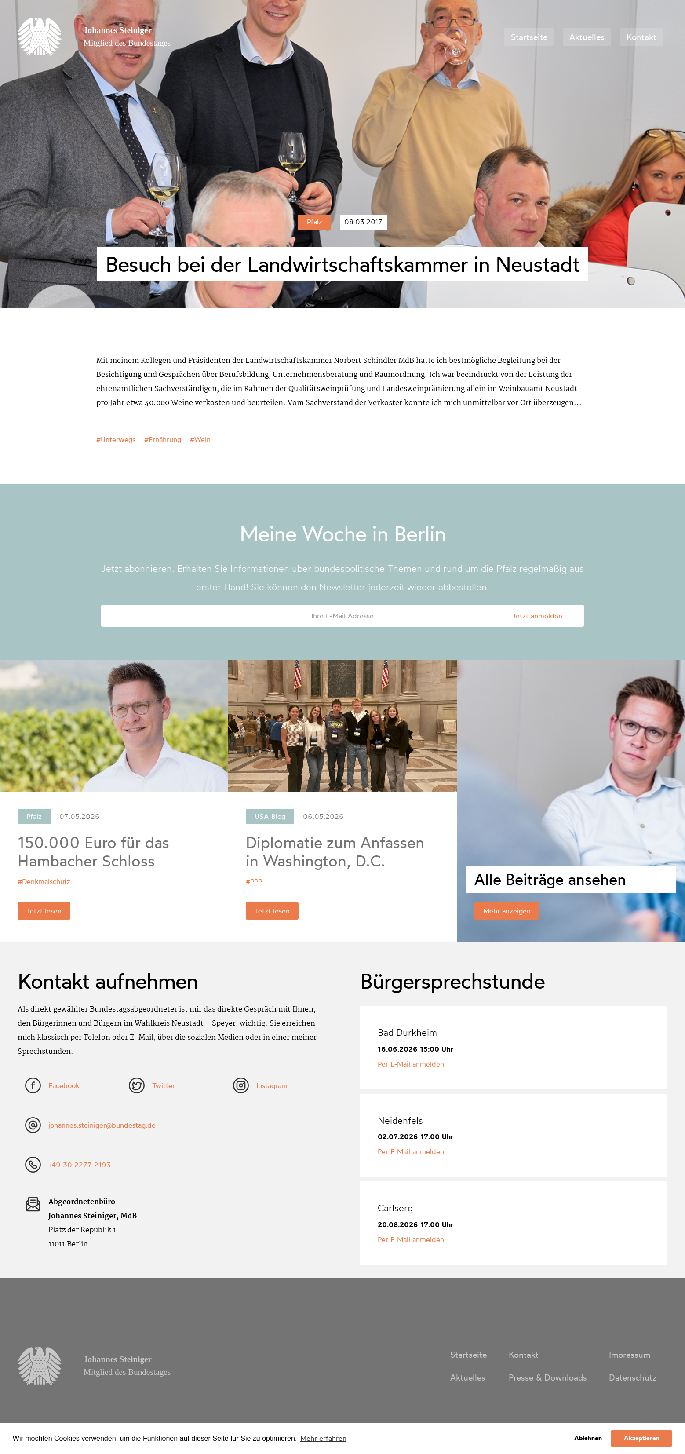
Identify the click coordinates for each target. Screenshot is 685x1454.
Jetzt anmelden (537, 615)
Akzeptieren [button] (641, 1438)
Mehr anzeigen (507, 910)
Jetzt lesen (44, 910)
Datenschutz (632, 1377)
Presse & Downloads (548, 1377)
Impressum (629, 1354)
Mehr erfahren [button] (323, 1438)
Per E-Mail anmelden (411, 1063)
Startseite (529, 37)
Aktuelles (587, 37)
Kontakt (641, 37)
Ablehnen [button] (588, 1438)
